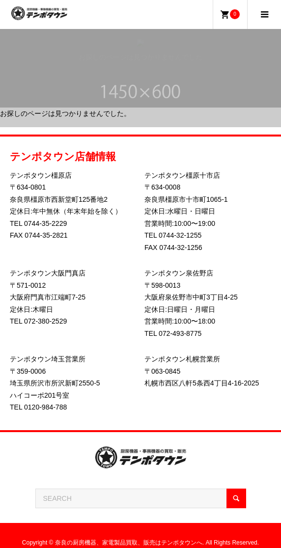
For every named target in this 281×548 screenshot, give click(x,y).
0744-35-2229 (45, 223)
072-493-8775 (180, 333)
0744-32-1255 (180, 235)
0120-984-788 (45, 407)
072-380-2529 (45, 321)
